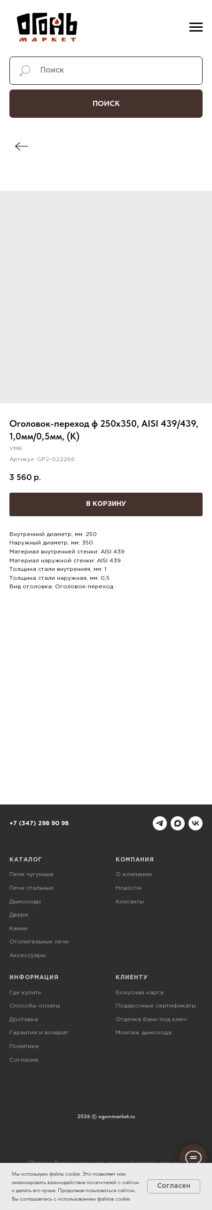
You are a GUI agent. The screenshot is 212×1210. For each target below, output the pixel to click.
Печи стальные (31, 888)
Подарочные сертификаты (156, 1005)
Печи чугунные (31, 874)
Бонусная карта (140, 992)
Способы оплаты (34, 1005)
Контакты (130, 901)
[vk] (195, 823)
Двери (18, 915)
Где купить (25, 992)
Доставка (23, 1019)
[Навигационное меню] (196, 27)
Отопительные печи (39, 941)
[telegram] (160, 823)
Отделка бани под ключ (151, 1019)
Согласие (24, 1060)
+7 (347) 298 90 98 (39, 823)
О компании (134, 874)
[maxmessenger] (178, 823)
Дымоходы (25, 901)
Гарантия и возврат (39, 1032)
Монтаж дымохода (144, 1032)
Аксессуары (27, 955)
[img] (21, 146)
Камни (18, 928)
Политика (24, 1046)
